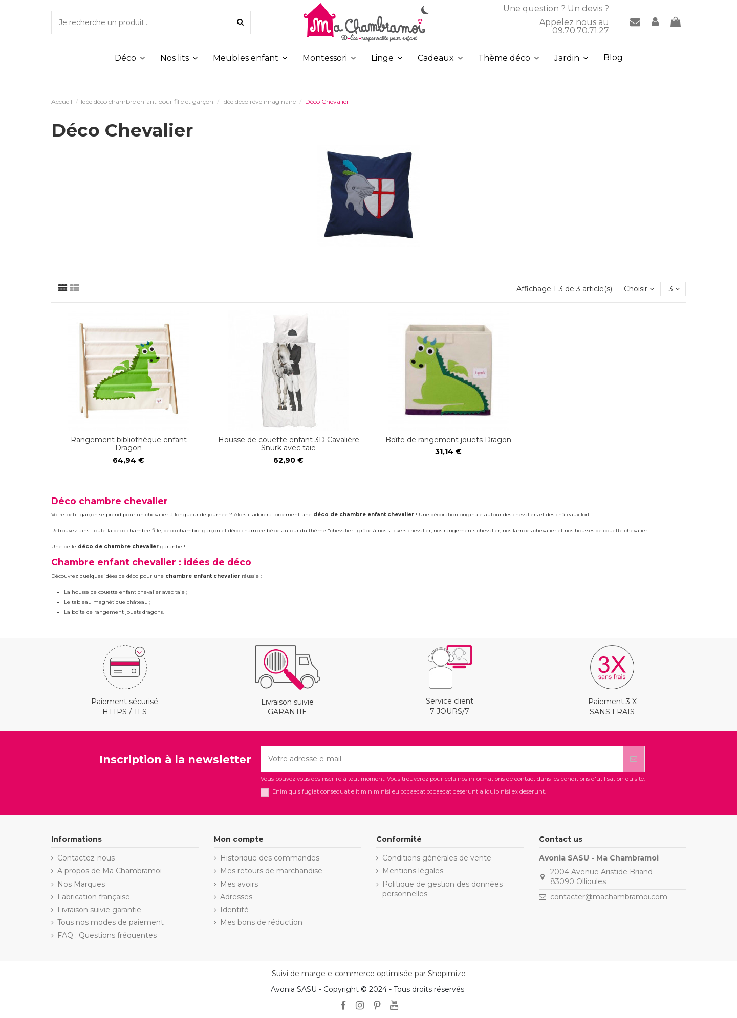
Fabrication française (93, 896)
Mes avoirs (239, 884)
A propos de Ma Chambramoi (109, 870)
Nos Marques (81, 884)
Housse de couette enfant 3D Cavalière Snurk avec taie (288, 444)
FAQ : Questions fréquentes (107, 935)
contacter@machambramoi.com (608, 896)
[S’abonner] (633, 759)
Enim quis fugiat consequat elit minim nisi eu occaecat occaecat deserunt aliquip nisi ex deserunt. (409, 791)
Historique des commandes (269, 858)
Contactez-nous (86, 858)
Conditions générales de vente (436, 858)
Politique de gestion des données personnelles (442, 889)
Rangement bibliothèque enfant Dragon (129, 444)
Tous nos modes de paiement (110, 922)
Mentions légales (412, 870)
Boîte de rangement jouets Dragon (448, 439)
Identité (234, 909)
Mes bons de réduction (261, 922)
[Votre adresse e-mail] (442, 759)
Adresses (236, 896)
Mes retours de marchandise (271, 870)
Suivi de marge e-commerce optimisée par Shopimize (369, 973)
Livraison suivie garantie (99, 909)
